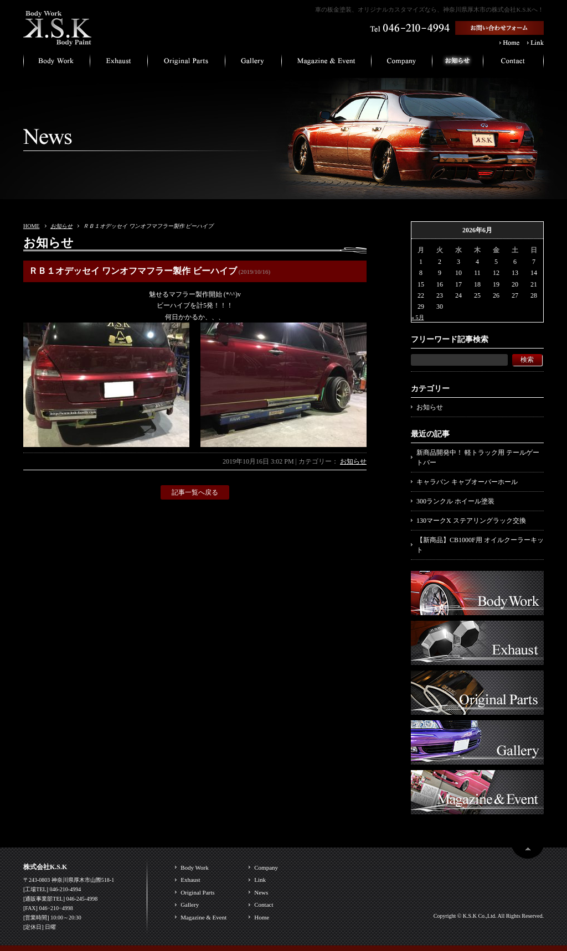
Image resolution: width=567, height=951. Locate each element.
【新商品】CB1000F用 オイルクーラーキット (480, 545)
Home (261, 917)
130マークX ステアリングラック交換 (471, 520)
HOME (31, 226)
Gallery (190, 904)
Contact (263, 904)
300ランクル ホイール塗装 (455, 501)
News (261, 892)
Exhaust (190, 879)
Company (266, 867)
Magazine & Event (203, 917)
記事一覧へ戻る (195, 492)
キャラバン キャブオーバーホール (467, 482)
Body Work (195, 867)
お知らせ (61, 226)
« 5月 (417, 317)
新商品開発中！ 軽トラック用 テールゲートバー (477, 457)
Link (260, 879)
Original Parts (197, 892)
